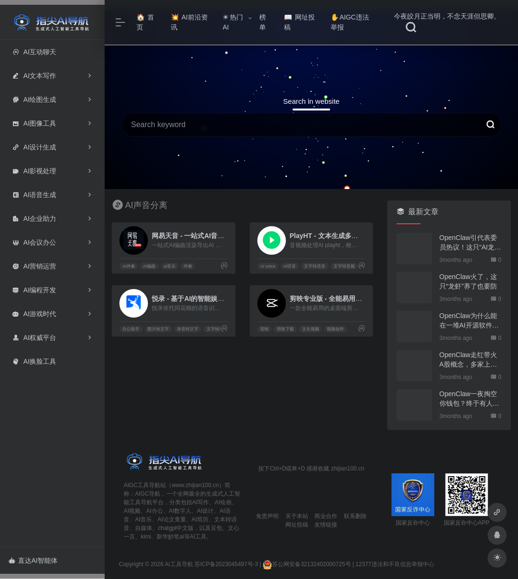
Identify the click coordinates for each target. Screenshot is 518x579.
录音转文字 (187, 329)
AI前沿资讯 (189, 22)
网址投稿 (299, 22)
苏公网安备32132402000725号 (307, 564)
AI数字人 (180, 511)
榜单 (262, 22)
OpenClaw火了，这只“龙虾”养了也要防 (468, 281)
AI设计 (205, 511)
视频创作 (335, 329)
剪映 (264, 329)
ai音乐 (170, 266)
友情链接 (325, 524)
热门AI (233, 22)
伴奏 (188, 266)
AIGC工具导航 (142, 485)
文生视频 (310, 329)
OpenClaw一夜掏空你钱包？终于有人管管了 (469, 399)
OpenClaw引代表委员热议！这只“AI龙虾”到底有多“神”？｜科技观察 (469, 243)
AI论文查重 (171, 519)
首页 (145, 22)
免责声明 (267, 516)
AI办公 (154, 511)
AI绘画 (223, 502)
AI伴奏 (128, 266)
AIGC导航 (147, 493)
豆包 (216, 528)
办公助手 (130, 329)
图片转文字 (158, 329)
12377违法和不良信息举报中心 (394, 564)
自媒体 (143, 528)
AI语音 (289, 266)
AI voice (267, 266)
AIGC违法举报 (350, 22)
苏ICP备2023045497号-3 (226, 564)
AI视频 (132, 511)
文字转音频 (344, 266)
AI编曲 (149, 266)
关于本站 (296, 516)
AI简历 (200, 519)
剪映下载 (285, 329)
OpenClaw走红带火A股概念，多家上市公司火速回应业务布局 (469, 360)
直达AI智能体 (33, 560)
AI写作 (200, 502)
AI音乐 (143, 519)
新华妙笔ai (170, 536)
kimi (146, 536)
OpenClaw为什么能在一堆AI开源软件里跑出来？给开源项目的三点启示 (469, 321)
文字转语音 (314, 266)
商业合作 (325, 516)
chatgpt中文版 (176, 528)
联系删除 (355, 516)
